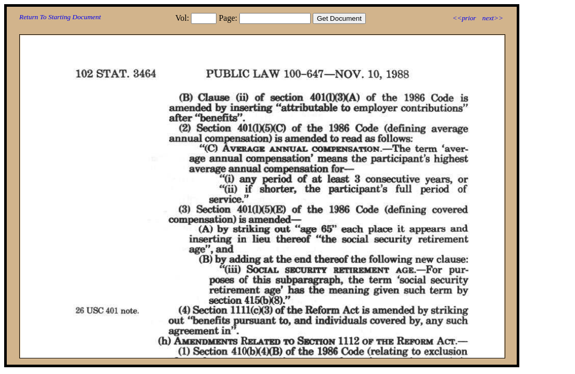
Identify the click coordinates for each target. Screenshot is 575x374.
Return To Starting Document (60, 17)
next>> (492, 18)
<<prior (464, 18)
